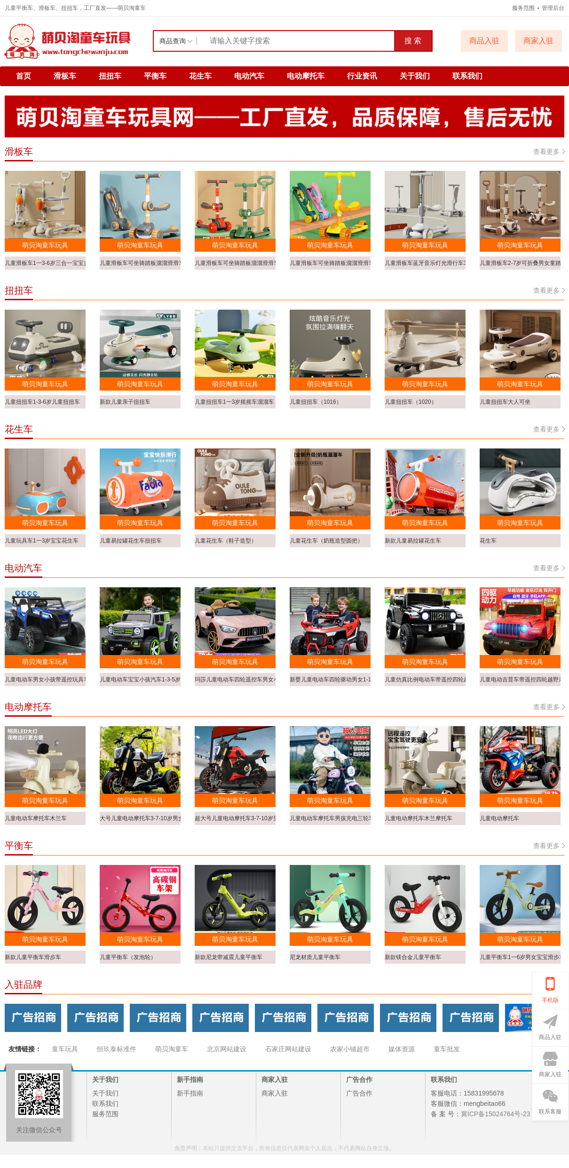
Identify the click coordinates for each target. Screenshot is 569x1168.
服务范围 (523, 8)
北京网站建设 (226, 1049)
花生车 (200, 76)
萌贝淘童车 (171, 1049)
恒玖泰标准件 (116, 1049)
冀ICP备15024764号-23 (495, 1114)
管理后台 (553, 8)
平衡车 (155, 76)
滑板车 (65, 76)
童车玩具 (65, 1049)
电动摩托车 (305, 76)
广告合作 (359, 1093)
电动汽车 (249, 76)
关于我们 (415, 76)
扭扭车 (110, 76)
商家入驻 (274, 1093)
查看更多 (548, 151)
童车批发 (447, 1049)
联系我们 (467, 76)
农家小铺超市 (350, 1049)
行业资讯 (362, 76)
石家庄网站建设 (288, 1049)
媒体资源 (401, 1049)
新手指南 (190, 1093)
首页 (23, 76)
